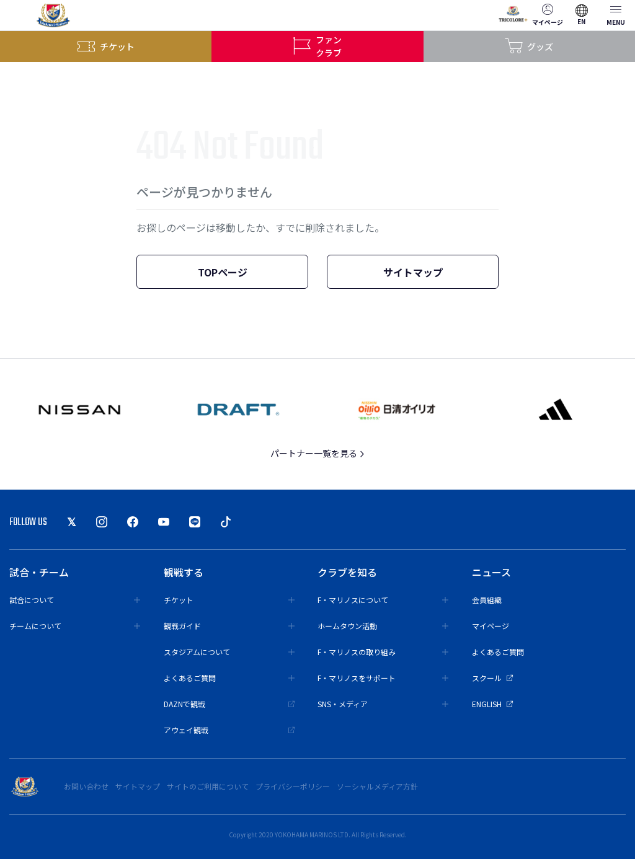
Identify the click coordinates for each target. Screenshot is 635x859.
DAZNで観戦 (229, 703)
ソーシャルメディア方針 (377, 786)
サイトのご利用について (208, 786)
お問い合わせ (86, 786)
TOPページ (222, 272)
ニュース (491, 572)
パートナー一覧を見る (317, 453)
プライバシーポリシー (292, 786)
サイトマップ (413, 272)
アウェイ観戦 (229, 730)
